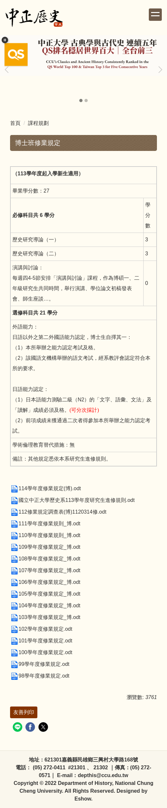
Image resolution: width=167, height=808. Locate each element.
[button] (5, 40)
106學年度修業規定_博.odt (45, 582)
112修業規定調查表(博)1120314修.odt (58, 512)
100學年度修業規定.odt (41, 652)
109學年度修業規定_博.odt (45, 547)
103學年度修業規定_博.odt (45, 617)
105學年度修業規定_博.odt (45, 594)
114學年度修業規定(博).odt (45, 488)
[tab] (81, 100)
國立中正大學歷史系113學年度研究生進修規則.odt (72, 500)
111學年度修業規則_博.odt (45, 523)
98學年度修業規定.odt (39, 676)
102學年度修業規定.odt (41, 629)
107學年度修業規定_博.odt (45, 570)
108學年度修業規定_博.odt (45, 558)
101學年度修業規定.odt (41, 640)
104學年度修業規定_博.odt (45, 605)
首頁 (15, 123)
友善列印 (23, 712)
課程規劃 (38, 123)
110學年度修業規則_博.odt (45, 535)
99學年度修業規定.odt (39, 664)
